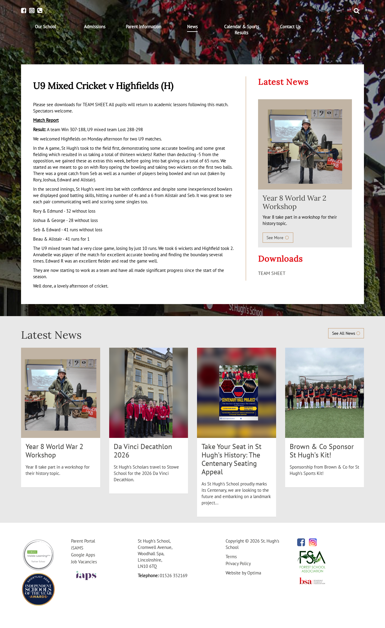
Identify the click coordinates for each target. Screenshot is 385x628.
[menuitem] (45, 26)
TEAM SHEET (271, 273)
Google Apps (83, 555)
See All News (346, 333)
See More (277, 237)
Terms (231, 556)
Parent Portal (83, 541)
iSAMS (77, 548)
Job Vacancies (84, 562)
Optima (254, 573)
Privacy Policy (238, 563)
